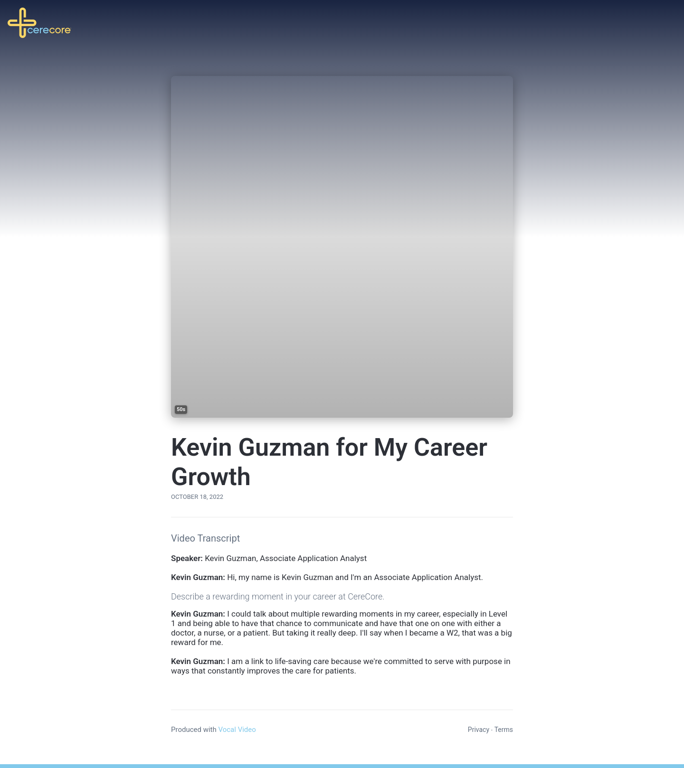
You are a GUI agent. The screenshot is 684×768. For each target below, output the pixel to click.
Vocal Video (237, 729)
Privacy (478, 729)
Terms (503, 729)
